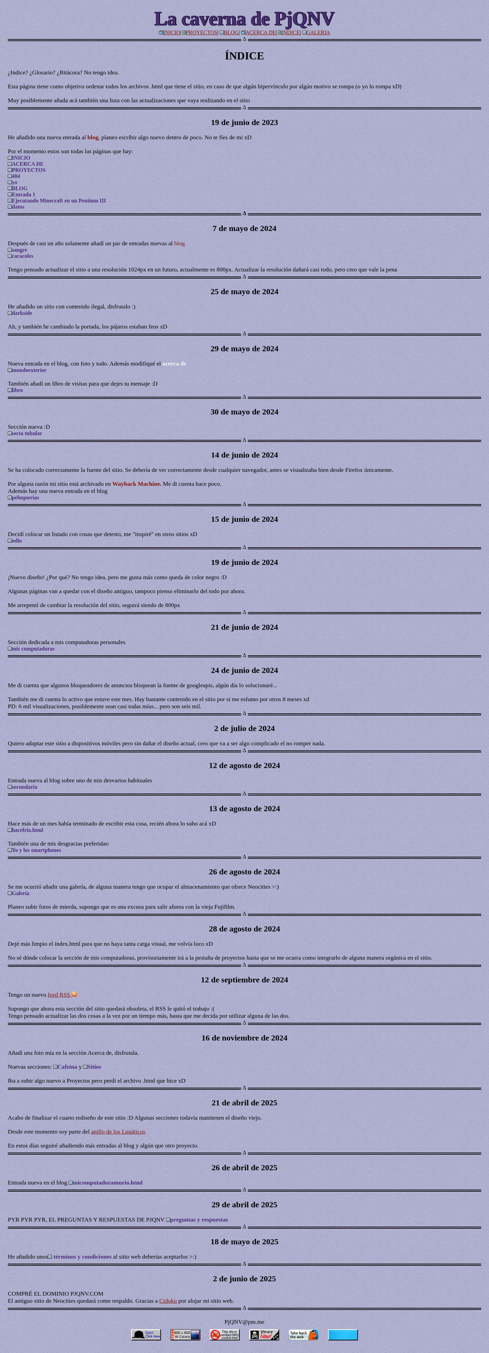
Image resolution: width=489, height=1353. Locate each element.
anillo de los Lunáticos (118, 1131)
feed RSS (62, 994)
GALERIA (318, 32)
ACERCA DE (261, 32)
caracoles (20, 256)
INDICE (290, 32)
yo (12, 182)
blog (179, 243)
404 (14, 176)
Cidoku (168, 1300)
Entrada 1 (21, 194)
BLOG (231, 32)
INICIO (171, 32)
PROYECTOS (201, 32)
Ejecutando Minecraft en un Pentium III (57, 200)
